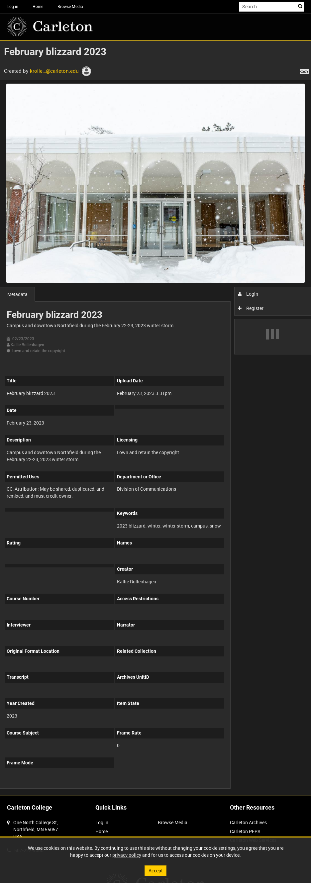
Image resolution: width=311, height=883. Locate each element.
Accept (156, 870)
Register (250, 308)
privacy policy (126, 855)
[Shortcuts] (304, 70)
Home (38, 6)
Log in (12, 6)
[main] (155, 418)
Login (248, 294)
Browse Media (70, 6)
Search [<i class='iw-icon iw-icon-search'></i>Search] (300, 6)
